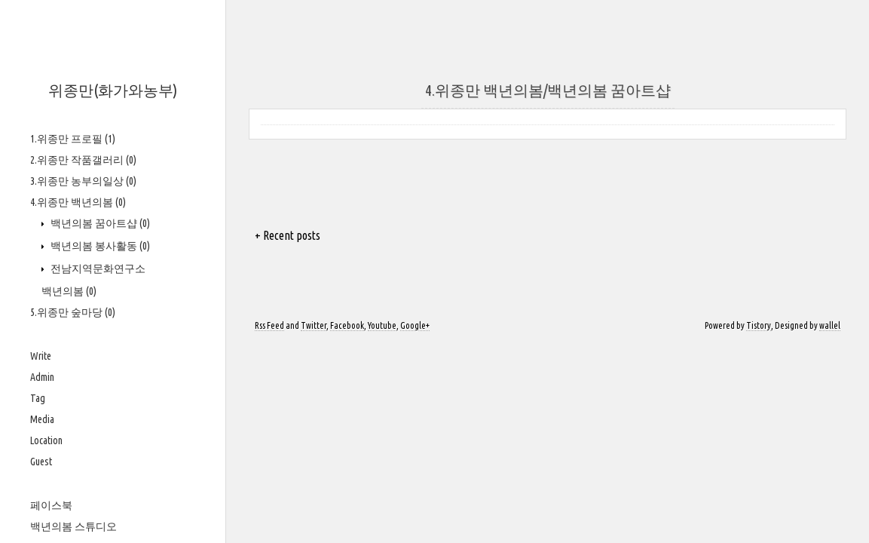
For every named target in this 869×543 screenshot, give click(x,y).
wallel (829, 325)
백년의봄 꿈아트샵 (99, 223)
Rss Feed (269, 325)
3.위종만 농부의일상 (83, 181)
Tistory (758, 325)
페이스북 (51, 505)
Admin (42, 377)
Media (42, 419)
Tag (37, 398)
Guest (41, 462)
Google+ (415, 325)
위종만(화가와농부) (112, 90)
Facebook (347, 325)
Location (46, 440)
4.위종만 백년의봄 (78, 202)
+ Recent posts (287, 235)
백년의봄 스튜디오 (73, 526)
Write (40, 356)
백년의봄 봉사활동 (99, 246)
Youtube (382, 325)
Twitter (313, 325)
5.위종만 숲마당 (72, 312)
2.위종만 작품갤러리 (83, 160)
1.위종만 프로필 (72, 139)
